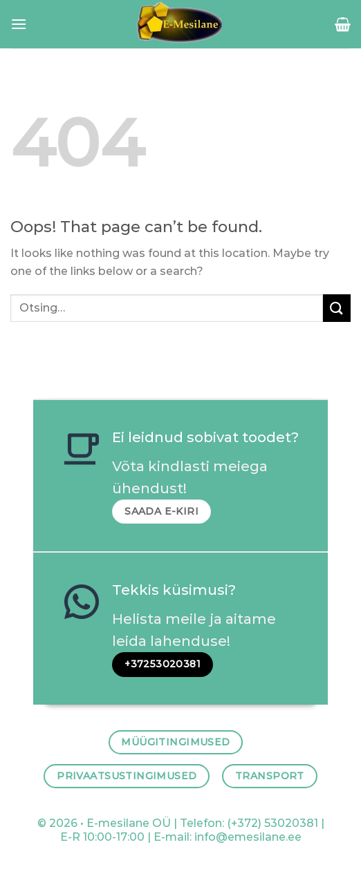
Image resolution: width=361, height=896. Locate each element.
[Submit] (337, 307)
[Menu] (18, 24)
